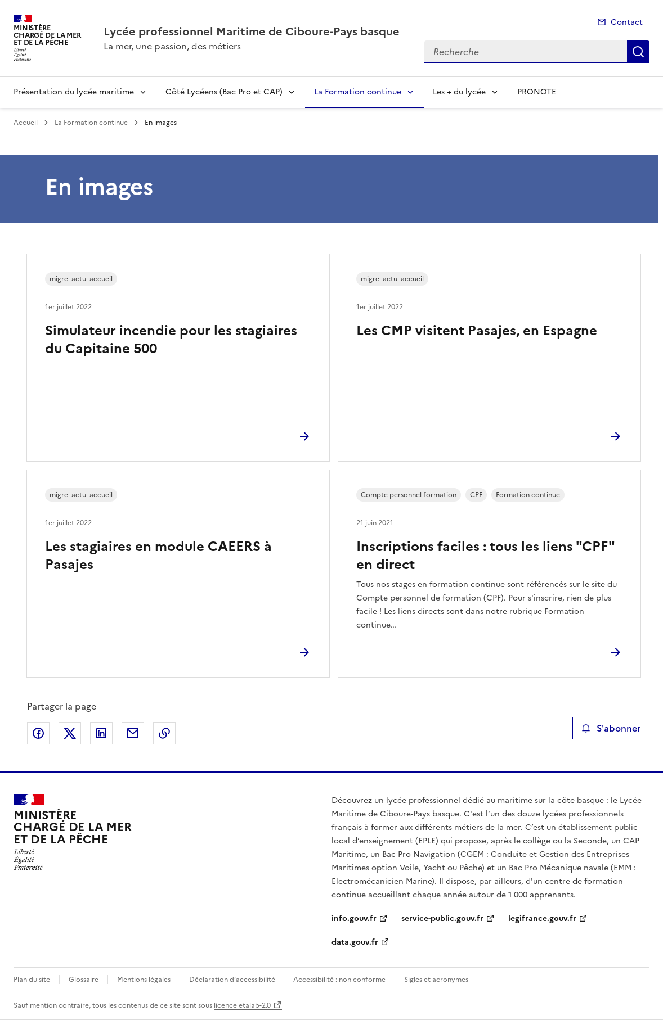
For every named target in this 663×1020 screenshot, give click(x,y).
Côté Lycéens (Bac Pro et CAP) (224, 92)
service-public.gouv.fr (442, 918)
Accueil (26, 123)
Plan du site (32, 979)
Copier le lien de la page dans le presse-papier (164, 733)
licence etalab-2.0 (242, 1005)
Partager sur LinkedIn (101, 733)
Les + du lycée (459, 92)
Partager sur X (70, 733)
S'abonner (610, 728)
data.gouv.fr (355, 942)
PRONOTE (536, 92)
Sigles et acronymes (436, 979)
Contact (627, 22)
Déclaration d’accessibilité (233, 979)
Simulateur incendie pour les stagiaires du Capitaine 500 (171, 340)
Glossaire (83, 979)
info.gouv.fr (354, 918)
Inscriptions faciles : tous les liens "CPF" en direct (485, 555)
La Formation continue (357, 92)
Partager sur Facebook (38, 733)
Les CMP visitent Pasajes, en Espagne (476, 331)
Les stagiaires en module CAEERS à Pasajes (158, 555)
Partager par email (133, 733)
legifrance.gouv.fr (542, 918)
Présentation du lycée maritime (74, 92)
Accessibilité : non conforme (339, 979)
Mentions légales (144, 979)
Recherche (638, 51)
